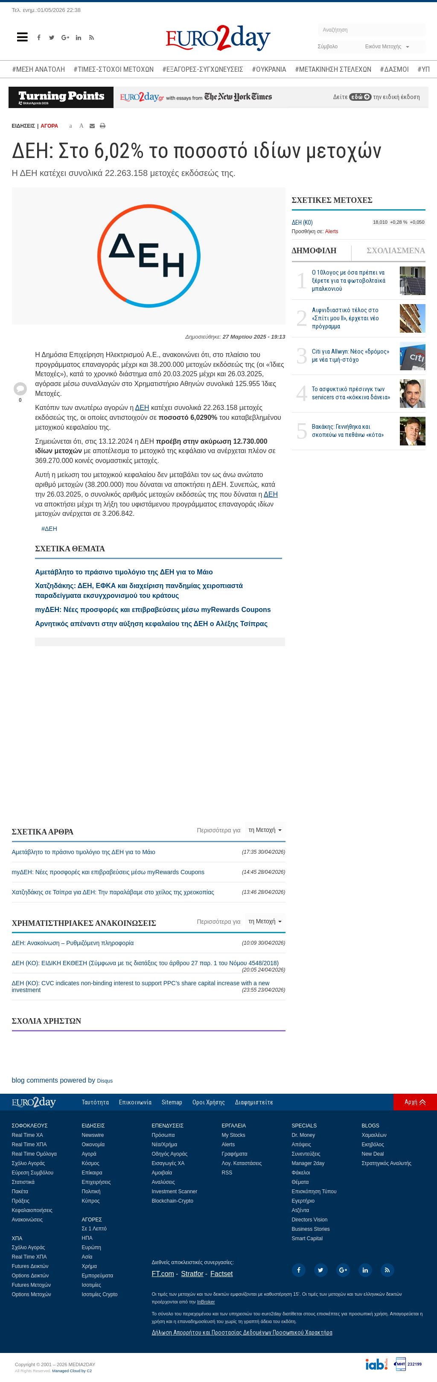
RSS (227, 1173)
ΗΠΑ (87, 1238)
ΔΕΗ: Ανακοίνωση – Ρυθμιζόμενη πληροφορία (149, 943)
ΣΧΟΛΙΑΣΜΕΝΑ (396, 250)
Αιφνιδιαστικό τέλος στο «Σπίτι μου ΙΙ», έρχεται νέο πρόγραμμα (345, 318)
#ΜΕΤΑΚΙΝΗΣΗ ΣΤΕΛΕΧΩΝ (333, 69)
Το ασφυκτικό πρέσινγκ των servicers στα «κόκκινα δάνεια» (351, 393)
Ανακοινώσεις (27, 1220)
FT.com (163, 1273)
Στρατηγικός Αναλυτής (387, 1163)
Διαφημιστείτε (254, 1102)
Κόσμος (90, 1163)
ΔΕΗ (142, 407)
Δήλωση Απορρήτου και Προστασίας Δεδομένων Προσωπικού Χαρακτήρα (242, 1332)
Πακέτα (20, 1192)
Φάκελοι (301, 1173)
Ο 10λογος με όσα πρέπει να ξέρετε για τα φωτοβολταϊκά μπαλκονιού (348, 281)
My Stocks (233, 1135)
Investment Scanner (175, 1192)
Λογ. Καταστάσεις (242, 1163)
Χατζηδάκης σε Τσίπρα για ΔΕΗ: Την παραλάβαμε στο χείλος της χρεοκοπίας (149, 892)
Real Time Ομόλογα (34, 1154)
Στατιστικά (23, 1182)
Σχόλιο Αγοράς (28, 1163)
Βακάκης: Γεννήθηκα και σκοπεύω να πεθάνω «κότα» (348, 431)
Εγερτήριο (303, 1201)
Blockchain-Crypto (172, 1201)
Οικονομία (93, 1145)
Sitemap (172, 1102)
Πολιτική (91, 1192)
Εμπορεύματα (98, 1276)
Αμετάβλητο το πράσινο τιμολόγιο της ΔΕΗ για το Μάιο (149, 852)
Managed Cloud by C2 (72, 1371)
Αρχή (411, 1102)
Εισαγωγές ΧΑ (168, 1163)
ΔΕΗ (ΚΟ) (302, 222)
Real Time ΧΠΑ (29, 1145)
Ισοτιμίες (91, 1285)
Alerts (331, 231)
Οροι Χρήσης (208, 1102)
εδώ (360, 97)
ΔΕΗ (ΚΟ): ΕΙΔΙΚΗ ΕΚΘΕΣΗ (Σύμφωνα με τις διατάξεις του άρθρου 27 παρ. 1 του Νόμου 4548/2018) (149, 966)
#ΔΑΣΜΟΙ (394, 69)
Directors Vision (310, 1220)
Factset (221, 1273)
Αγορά (89, 1154)
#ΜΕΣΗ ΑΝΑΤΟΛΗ (38, 69)
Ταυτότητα (95, 1102)
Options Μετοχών (31, 1294)
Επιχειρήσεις (96, 1182)
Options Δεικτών (30, 1276)
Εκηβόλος (373, 1145)
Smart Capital (307, 1238)
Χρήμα (89, 1266)
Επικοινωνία (135, 1102)
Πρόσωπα (163, 1135)
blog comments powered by (62, 1080)
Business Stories (311, 1229)
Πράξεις (21, 1201)
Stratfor (192, 1273)
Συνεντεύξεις (306, 1154)
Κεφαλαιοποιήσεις (32, 1210)
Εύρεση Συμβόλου (32, 1173)
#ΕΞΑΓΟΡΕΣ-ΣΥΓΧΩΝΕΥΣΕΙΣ (202, 69)
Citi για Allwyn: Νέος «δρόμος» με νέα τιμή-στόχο (350, 355)
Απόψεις (301, 1145)
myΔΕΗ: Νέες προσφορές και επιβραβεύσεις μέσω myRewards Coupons (149, 872)
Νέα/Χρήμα (165, 1145)
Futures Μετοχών (31, 1285)
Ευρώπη (92, 1247)
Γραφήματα (235, 1154)
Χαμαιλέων (374, 1135)
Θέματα (300, 1182)
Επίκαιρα (92, 1173)
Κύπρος (91, 1201)
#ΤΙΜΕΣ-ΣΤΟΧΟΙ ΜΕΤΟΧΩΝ (113, 69)
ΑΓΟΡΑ (49, 126)
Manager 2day (308, 1163)
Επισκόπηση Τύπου (314, 1192)
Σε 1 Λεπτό (94, 1229)
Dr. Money (303, 1135)
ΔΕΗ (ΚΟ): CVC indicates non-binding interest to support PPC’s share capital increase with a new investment (149, 986)
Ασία (87, 1257)
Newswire (93, 1135)
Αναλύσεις (163, 1182)
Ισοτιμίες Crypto (100, 1294)
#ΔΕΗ (49, 528)
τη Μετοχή (265, 829)
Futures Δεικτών (30, 1266)
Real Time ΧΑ (27, 1135)
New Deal (373, 1154)
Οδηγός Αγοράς (170, 1154)
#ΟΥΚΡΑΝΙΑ (269, 69)
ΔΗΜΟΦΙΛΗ (314, 250)
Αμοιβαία (162, 1173)
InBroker (206, 1301)
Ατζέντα (300, 1210)
